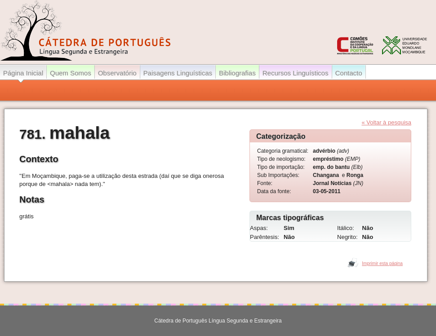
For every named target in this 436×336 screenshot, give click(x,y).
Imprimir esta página (382, 263)
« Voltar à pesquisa (386, 122)
